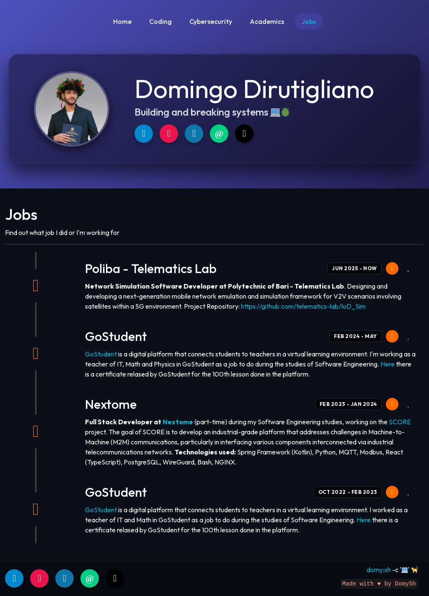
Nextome (178, 422)
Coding (160, 21)
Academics (267, 21)
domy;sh (379, 569)
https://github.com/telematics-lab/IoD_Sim (303, 306)
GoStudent (101, 354)
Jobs (309, 21)
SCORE (400, 422)
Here (387, 364)
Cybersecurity (210, 21)
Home (122, 21)
